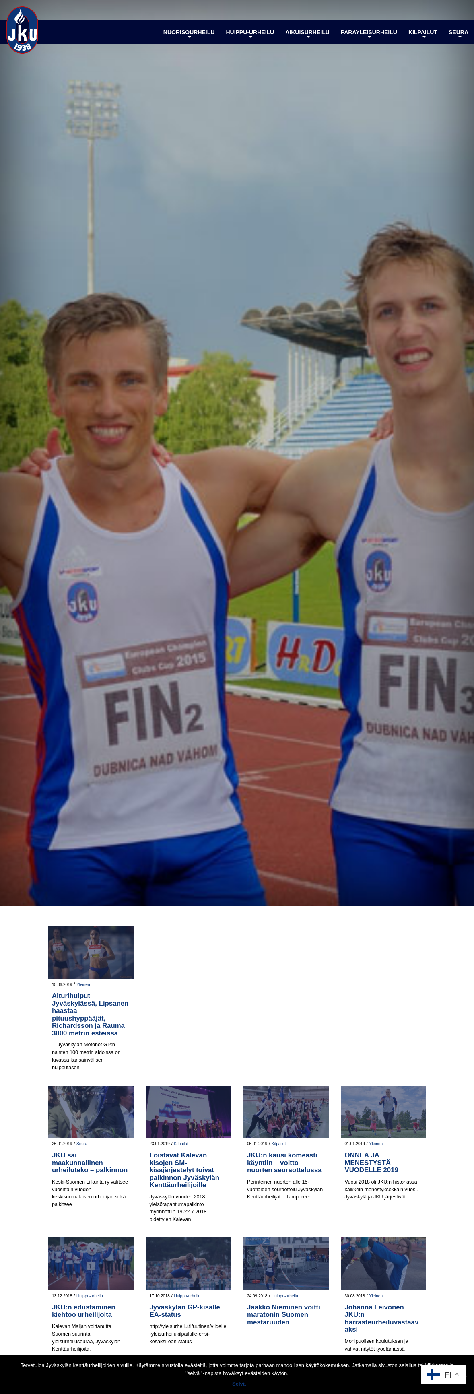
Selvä (239, 1384)
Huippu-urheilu (250, 33)
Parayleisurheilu (369, 33)
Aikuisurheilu (307, 33)
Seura (458, 33)
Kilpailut (422, 33)
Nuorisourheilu (189, 33)
